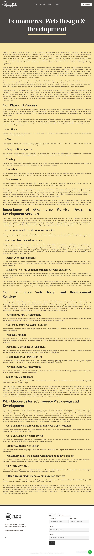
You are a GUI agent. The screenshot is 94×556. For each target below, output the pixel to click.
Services (42, 4)
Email (51, 526)
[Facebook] (5, 537)
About (50, 4)
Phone (51, 534)
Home (35, 4)
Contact (57, 4)
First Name (53, 518)
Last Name (73, 518)
